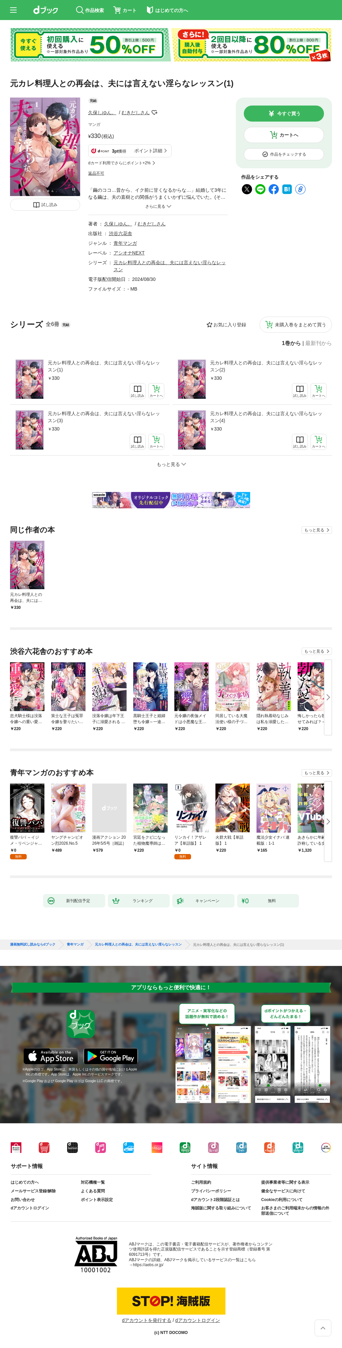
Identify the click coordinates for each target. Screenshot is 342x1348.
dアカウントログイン (30, 1208)
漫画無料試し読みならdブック (32, 944)
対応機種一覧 (93, 1182)
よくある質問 (93, 1191)
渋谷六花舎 (120, 233)
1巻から (291, 343)
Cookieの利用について (282, 1199)
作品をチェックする (288, 154)
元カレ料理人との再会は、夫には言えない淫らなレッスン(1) (104, 366)
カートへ (289, 135)
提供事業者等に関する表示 (285, 1182)
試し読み (49, 204)
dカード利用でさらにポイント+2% (119, 163)
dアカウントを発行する (146, 1320)
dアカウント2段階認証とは (215, 1199)
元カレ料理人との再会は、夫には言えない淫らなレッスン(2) (266, 366)
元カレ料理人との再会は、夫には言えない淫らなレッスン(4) (266, 417)
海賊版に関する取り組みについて (221, 1208)
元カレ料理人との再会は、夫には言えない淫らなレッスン (138, 944)
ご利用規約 (201, 1182)
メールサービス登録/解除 (33, 1191)
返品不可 (96, 173)
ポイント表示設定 (97, 1199)
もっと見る (314, 530)
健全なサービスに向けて (283, 1191)
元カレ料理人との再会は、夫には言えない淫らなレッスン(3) (104, 417)
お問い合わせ (23, 1199)
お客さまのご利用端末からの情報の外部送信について (295, 1211)
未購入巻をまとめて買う (300, 324)
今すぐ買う (289, 113)
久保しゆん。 (102, 112)
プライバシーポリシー (211, 1191)
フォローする (154, 112)
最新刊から (318, 343)
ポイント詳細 (148, 150)
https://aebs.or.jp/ (148, 1264)
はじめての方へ (25, 1182)
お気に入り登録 (229, 324)
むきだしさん (136, 112)
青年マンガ (125, 243)
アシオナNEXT (129, 253)
